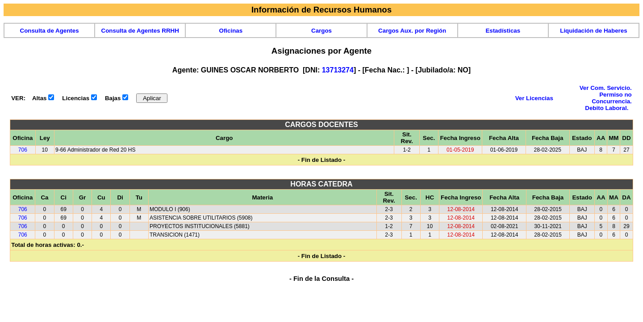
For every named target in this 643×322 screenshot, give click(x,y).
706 (22, 150)
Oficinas (231, 30)
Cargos (321, 30)
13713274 (338, 70)
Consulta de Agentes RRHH (140, 30)
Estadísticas (502, 30)
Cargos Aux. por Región (412, 30)
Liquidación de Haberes (593, 30)
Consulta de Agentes (49, 30)
